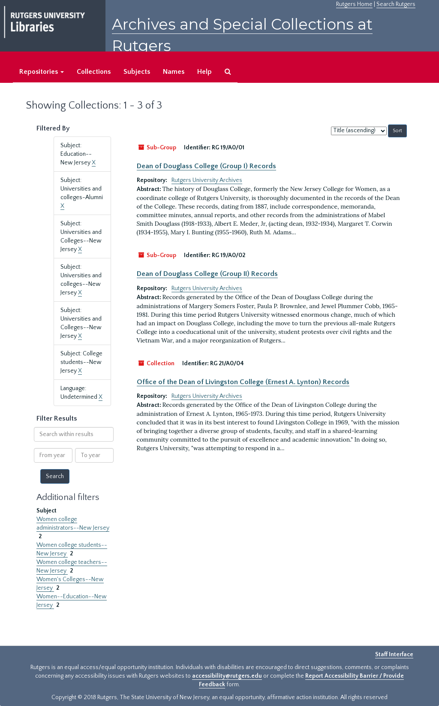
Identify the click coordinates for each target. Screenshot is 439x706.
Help (204, 72)
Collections (94, 72)
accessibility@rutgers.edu (227, 676)
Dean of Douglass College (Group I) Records (206, 166)
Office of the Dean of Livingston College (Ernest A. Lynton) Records (243, 382)
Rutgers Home (354, 4)
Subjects (136, 72)
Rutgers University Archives (206, 180)
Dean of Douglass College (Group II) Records (207, 274)
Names (173, 72)
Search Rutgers (395, 4)
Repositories (41, 72)
